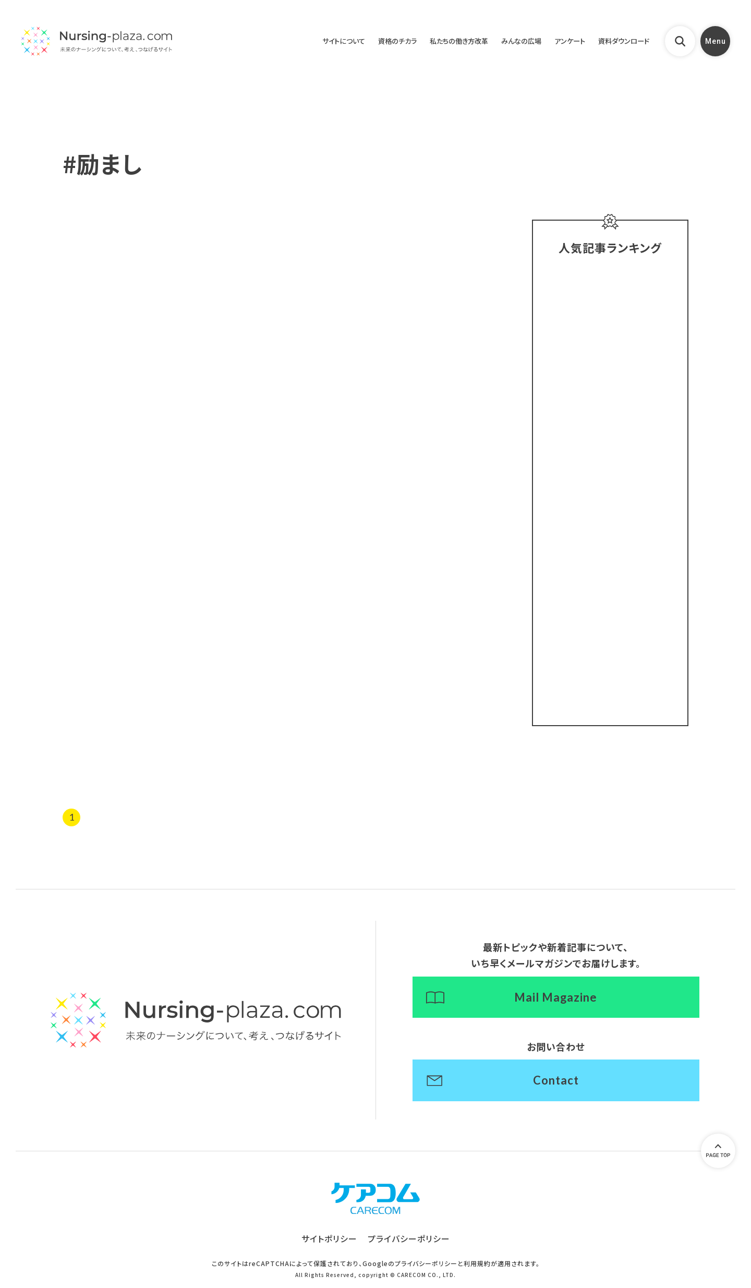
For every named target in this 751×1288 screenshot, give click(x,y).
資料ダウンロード (619, 41)
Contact (556, 1082)
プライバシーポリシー (409, 1241)
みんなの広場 (506, 41)
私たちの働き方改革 (436, 41)
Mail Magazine (556, 999)
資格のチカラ (367, 41)
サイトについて (307, 41)
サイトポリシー (329, 1241)
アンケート (559, 41)
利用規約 (477, 1265)
